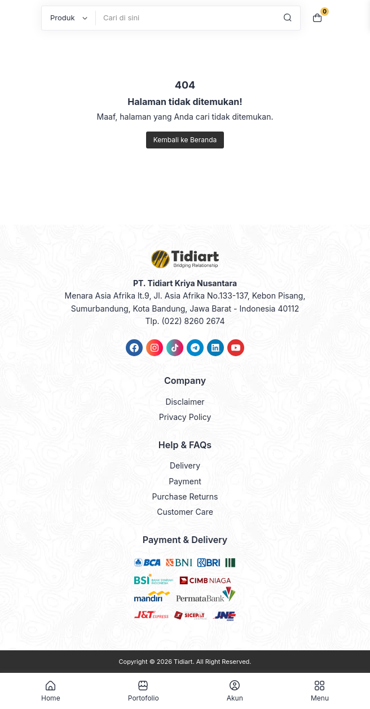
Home (50, 691)
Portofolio (143, 691)
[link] (134, 347)
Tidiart (183, 662)
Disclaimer (184, 401)
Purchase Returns (185, 496)
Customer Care (185, 512)
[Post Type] (68, 18)
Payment (185, 481)
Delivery (185, 465)
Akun (235, 691)
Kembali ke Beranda (185, 139)
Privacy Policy (185, 417)
